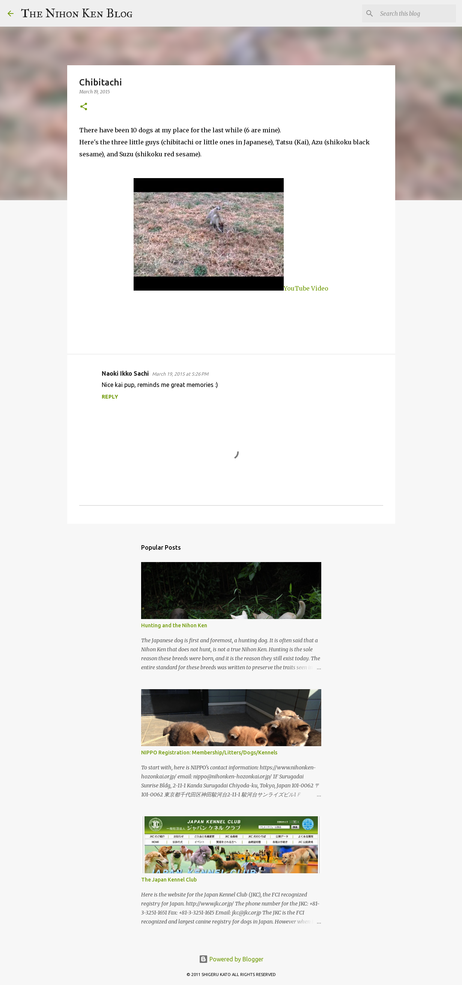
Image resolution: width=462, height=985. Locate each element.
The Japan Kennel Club (169, 880)
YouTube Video (231, 288)
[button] (83, 107)
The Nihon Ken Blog (77, 13)
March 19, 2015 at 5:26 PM (180, 373)
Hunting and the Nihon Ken (174, 625)
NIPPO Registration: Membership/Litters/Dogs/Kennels (209, 753)
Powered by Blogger (231, 959)
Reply (110, 397)
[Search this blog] (416, 13)
